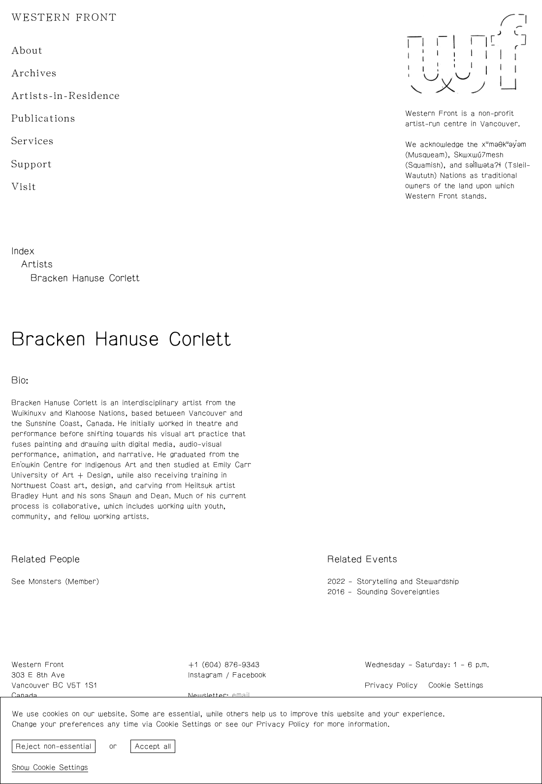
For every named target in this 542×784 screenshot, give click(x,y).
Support (32, 164)
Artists (37, 264)
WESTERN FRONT (64, 17)
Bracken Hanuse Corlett (85, 278)
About (27, 50)
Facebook (249, 675)
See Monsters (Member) (55, 581)
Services (32, 141)
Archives (34, 73)
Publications (43, 118)
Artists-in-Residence (65, 96)
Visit (24, 187)
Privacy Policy (391, 685)
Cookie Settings (455, 685)
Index (23, 251)
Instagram (205, 675)
